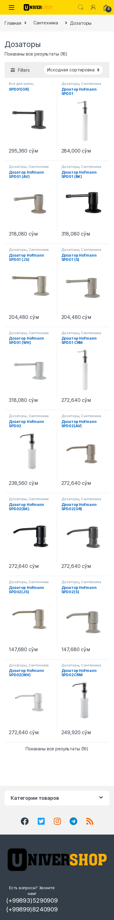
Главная (13, 22)
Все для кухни (21, 83)
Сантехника (45, 22)
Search (80, 7)
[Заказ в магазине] (73, 70)
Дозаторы (70, 83)
